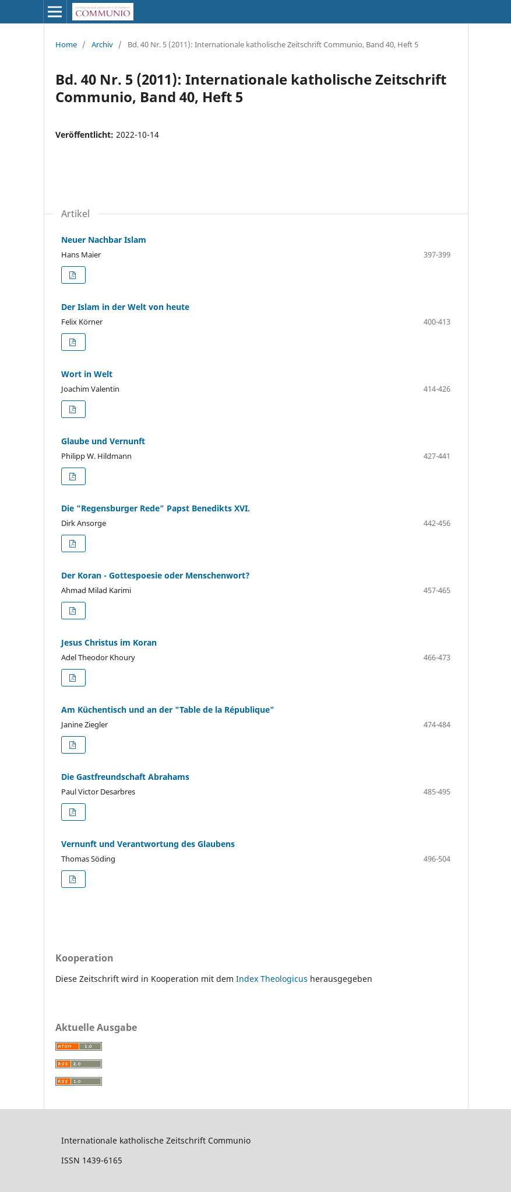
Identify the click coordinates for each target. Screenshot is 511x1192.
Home (66, 44)
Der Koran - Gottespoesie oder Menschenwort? (155, 575)
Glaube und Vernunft (103, 441)
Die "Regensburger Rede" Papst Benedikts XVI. (155, 508)
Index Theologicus (273, 978)
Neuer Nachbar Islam (103, 239)
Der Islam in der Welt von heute (125, 306)
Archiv (102, 44)
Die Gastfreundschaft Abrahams (125, 776)
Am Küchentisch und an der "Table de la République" (167, 709)
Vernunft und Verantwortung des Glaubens (148, 843)
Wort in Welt (86, 373)
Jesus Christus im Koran (109, 642)
